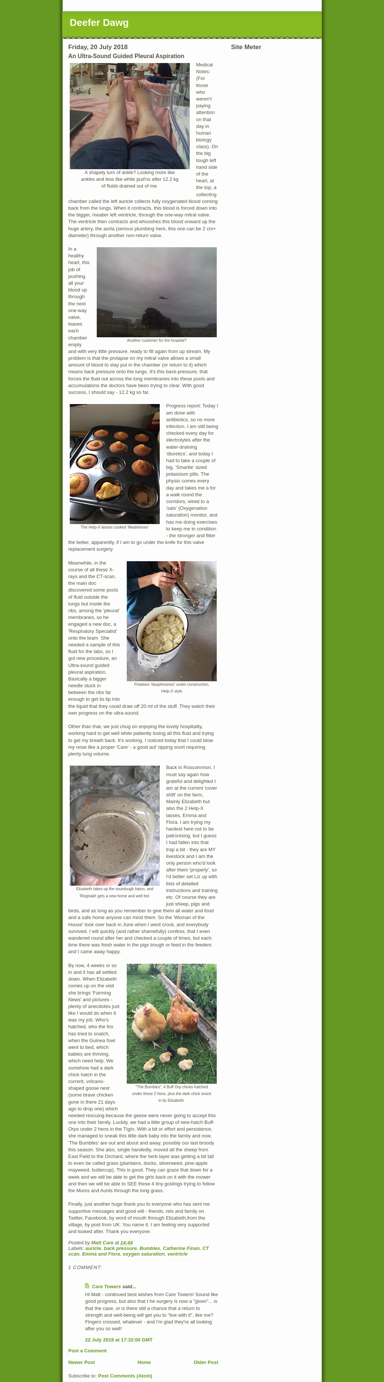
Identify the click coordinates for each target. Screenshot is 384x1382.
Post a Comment (87, 1350)
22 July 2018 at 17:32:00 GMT (119, 1340)
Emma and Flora (101, 1254)
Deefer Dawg (99, 22)
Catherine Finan (181, 1248)
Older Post (206, 1362)
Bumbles (150, 1248)
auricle (93, 1248)
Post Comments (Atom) (125, 1376)
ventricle (177, 1254)
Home (144, 1362)
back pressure (120, 1248)
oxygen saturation (144, 1254)
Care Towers (106, 1286)
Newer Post (81, 1362)
